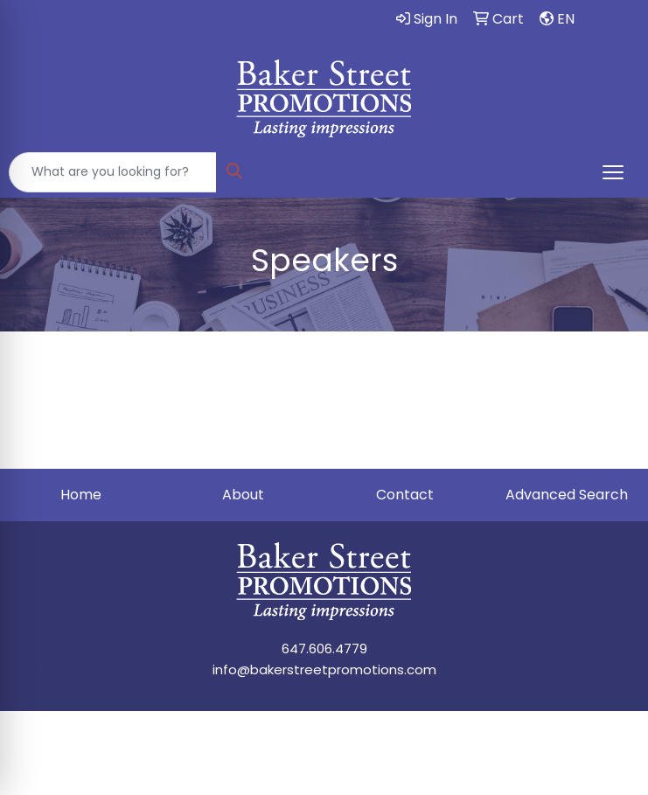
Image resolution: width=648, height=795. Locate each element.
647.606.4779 (324, 648)
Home (80, 495)
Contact (405, 495)
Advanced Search (566, 495)
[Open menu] (613, 172)
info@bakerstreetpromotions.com (324, 669)
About (243, 495)
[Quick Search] (113, 172)
